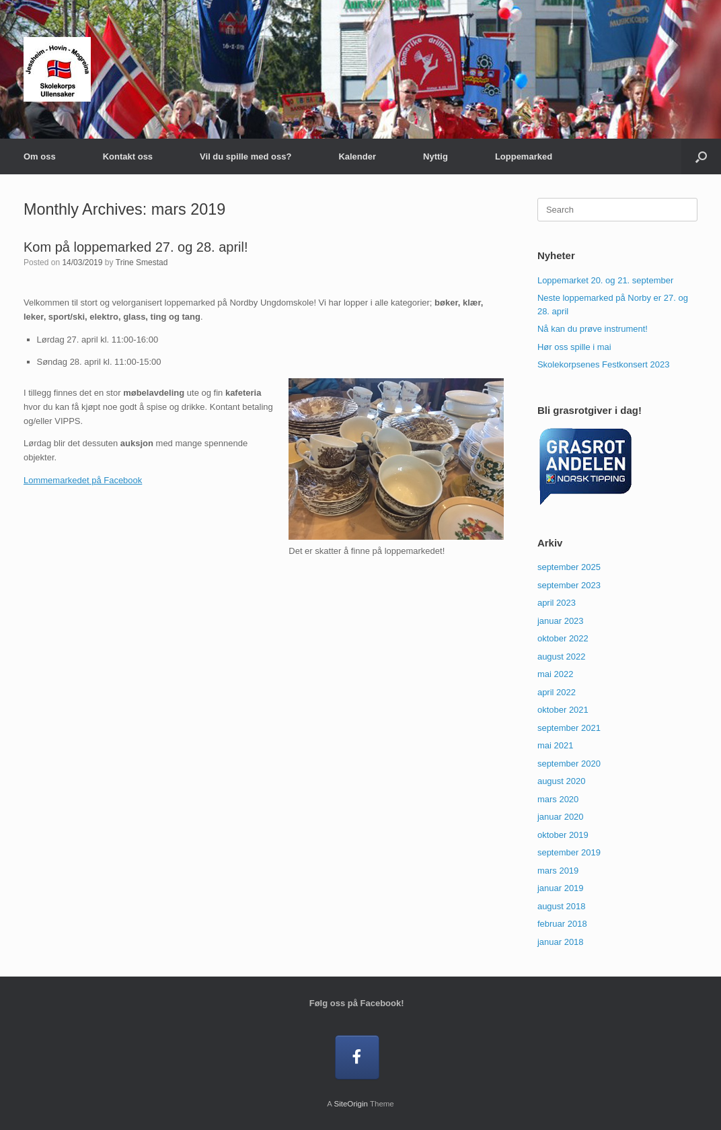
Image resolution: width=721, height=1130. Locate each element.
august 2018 (561, 906)
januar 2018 (560, 942)
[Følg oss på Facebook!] (357, 1057)
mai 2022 (555, 674)
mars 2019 (557, 871)
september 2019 (569, 852)
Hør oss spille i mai (574, 347)
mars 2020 (557, 799)
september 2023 (569, 585)
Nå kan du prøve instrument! (592, 329)
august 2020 (561, 781)
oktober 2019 (563, 835)
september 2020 (569, 763)
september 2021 (569, 728)
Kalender (357, 156)
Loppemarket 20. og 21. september (605, 280)
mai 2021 (555, 745)
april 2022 (556, 692)
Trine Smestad (142, 262)
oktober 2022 (563, 638)
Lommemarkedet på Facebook (83, 480)
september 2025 (569, 567)
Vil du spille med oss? (245, 156)
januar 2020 (560, 817)
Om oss (40, 156)
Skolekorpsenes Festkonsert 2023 (603, 364)
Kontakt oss (128, 156)
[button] (701, 156)
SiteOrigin (351, 1104)
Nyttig (435, 156)
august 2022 (561, 656)
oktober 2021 (563, 710)
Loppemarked (523, 156)
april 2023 (556, 603)
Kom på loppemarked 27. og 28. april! (136, 247)
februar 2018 (562, 924)
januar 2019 (560, 888)
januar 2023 (560, 621)
